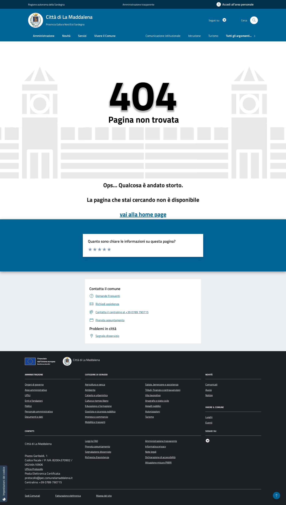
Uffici (27, 395)
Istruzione (194, 36)
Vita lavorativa (153, 395)
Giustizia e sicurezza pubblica (100, 411)
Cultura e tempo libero (96, 401)
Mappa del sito (104, 496)
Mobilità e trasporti (95, 422)
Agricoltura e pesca (95, 384)
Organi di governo (34, 384)
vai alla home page (143, 214)
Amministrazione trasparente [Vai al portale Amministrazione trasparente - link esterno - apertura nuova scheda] (138, 4)
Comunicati (211, 384)
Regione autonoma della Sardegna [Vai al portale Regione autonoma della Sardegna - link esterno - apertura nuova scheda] (46, 4)
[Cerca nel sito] (254, 20)
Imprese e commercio (96, 417)
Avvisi (208, 390)
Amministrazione (43, 36)
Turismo (213, 36)
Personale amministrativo (39, 411)
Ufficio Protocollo (34, 469)
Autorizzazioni (152, 411)
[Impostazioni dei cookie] (3, 483)
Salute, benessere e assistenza (161, 384)
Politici (28, 406)
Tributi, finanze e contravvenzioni (162, 390)
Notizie (209, 395)
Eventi (208, 423)
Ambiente (90, 390)
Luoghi (208, 417)
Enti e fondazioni (34, 401)
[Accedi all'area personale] (235, 4)
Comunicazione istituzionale (163, 36)
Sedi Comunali (32, 496)
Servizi (82, 36)
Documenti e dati (34, 417)
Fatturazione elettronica (68, 496)
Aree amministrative (36, 390)
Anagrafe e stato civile (157, 401)
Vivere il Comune (104, 36)
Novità (66, 36)
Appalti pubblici (153, 406)
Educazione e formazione (98, 406)
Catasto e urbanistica (96, 395)
